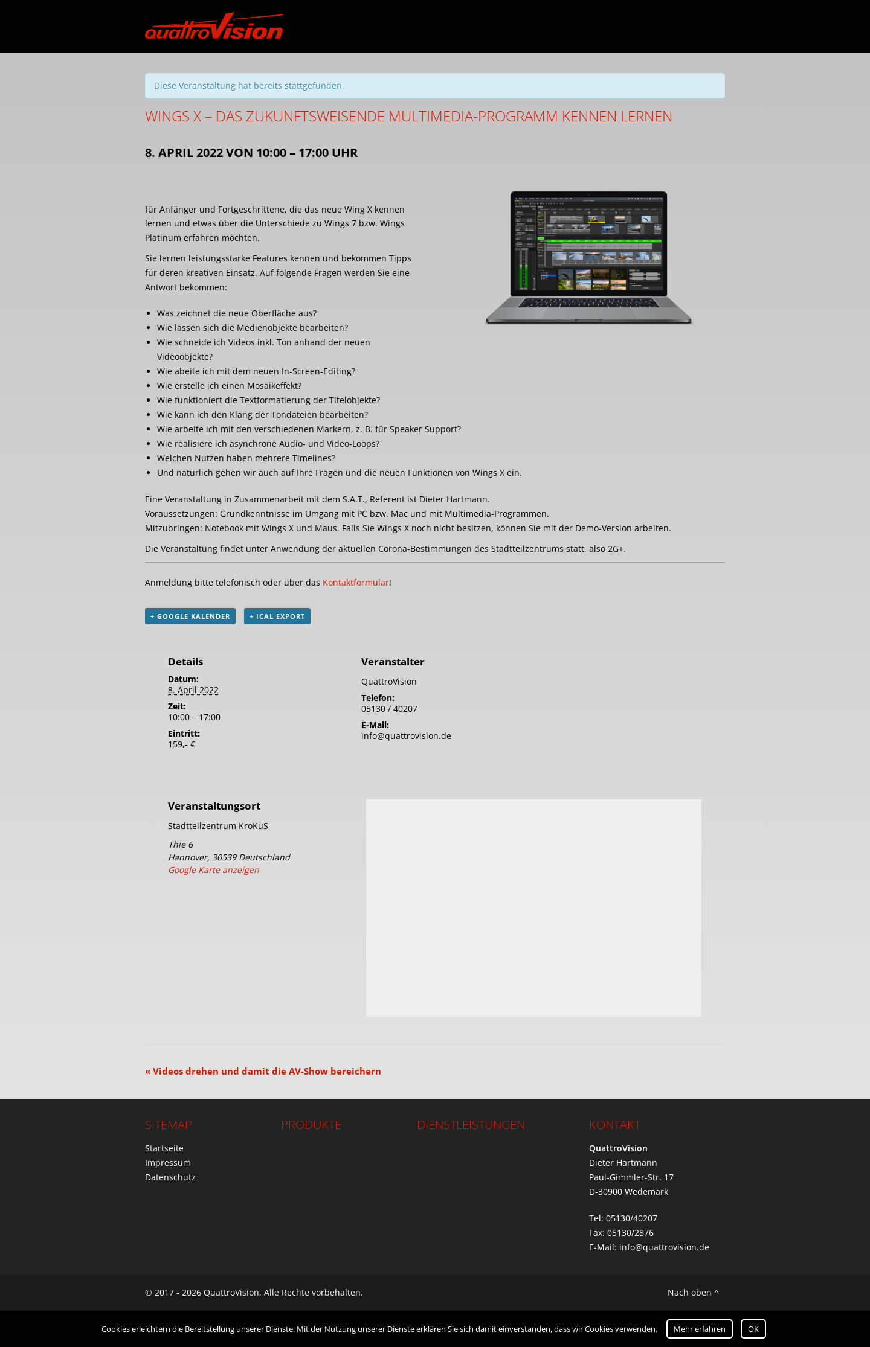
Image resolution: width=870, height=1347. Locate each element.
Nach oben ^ (693, 1292)
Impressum (168, 1162)
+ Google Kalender (190, 616)
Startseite (164, 1148)
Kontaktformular (356, 582)
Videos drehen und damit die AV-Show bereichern (263, 1071)
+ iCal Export (277, 616)
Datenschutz (170, 1177)
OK (753, 1328)
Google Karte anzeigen (213, 869)
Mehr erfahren (700, 1328)
